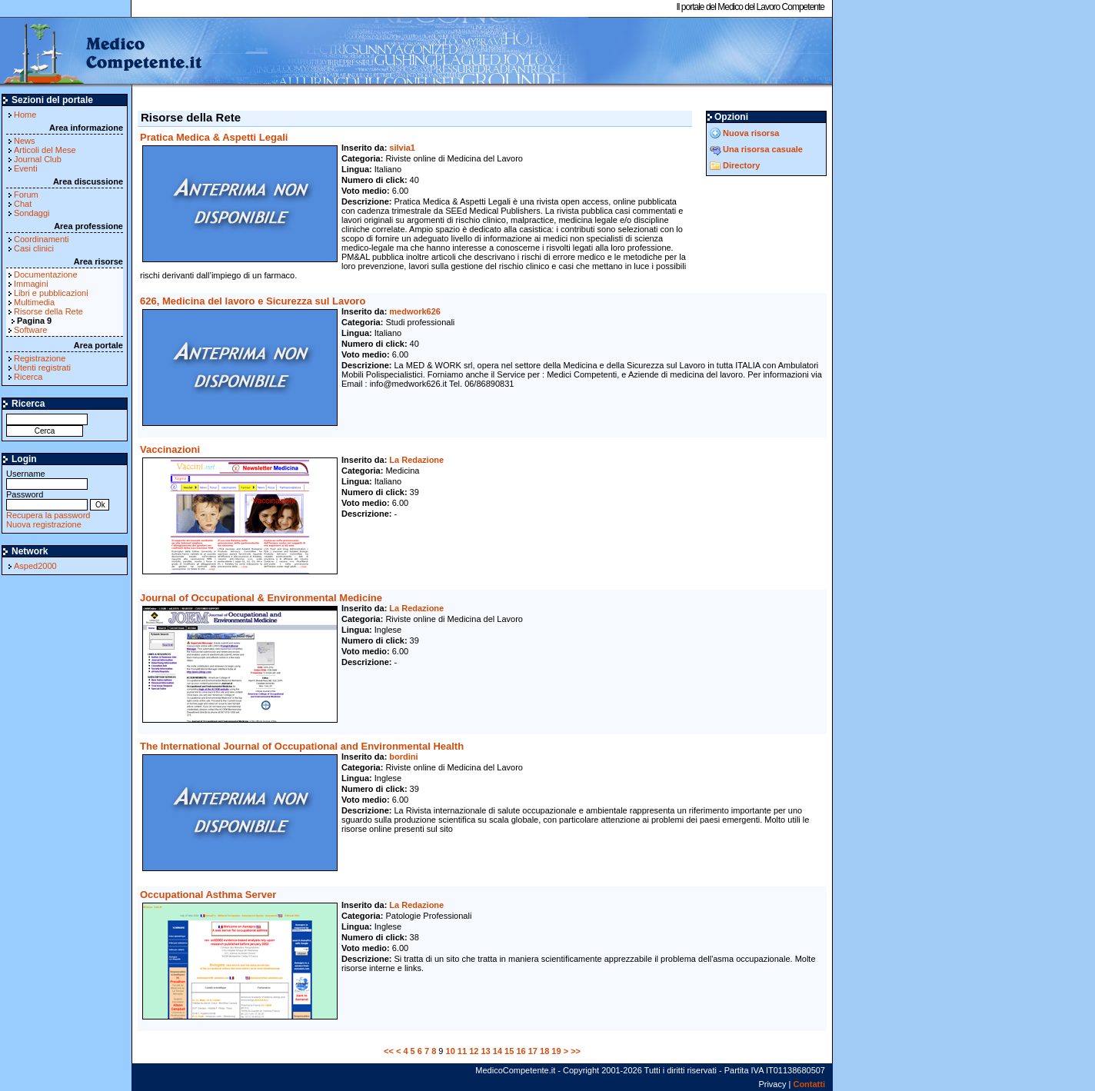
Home (25, 114)
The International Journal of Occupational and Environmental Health (302, 746)
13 (485, 1051)
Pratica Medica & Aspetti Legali (214, 137)
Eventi (26, 168)
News (24, 140)
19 (556, 1051)
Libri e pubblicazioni (51, 293)
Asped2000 (35, 565)
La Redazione (416, 459)
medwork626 (415, 311)
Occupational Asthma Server (208, 894)
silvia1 (402, 147)
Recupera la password (48, 515)
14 (497, 1051)
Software (30, 329)
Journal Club (38, 159)
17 (533, 1051)
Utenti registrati (42, 367)
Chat (23, 203)
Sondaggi (32, 213)
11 (462, 1051)
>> (576, 1051)
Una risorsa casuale (763, 149)
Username (47, 478)
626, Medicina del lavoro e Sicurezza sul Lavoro (252, 301)
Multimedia (34, 302)
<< (389, 1051)
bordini (403, 756)
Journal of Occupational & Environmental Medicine (261, 598)
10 (450, 1051)
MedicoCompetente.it (102, 52)
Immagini (31, 283)
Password (47, 499)
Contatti (809, 1084)
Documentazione (46, 274)
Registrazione (39, 358)
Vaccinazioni (170, 449)
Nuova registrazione (44, 524)
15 (509, 1051)
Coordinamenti (41, 239)
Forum (26, 194)
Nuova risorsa (751, 133)
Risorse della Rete (48, 311)
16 (520, 1051)
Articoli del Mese (45, 150)
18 (544, 1051)
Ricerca (28, 376)
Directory (741, 165)
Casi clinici (34, 248)
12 (473, 1051)
